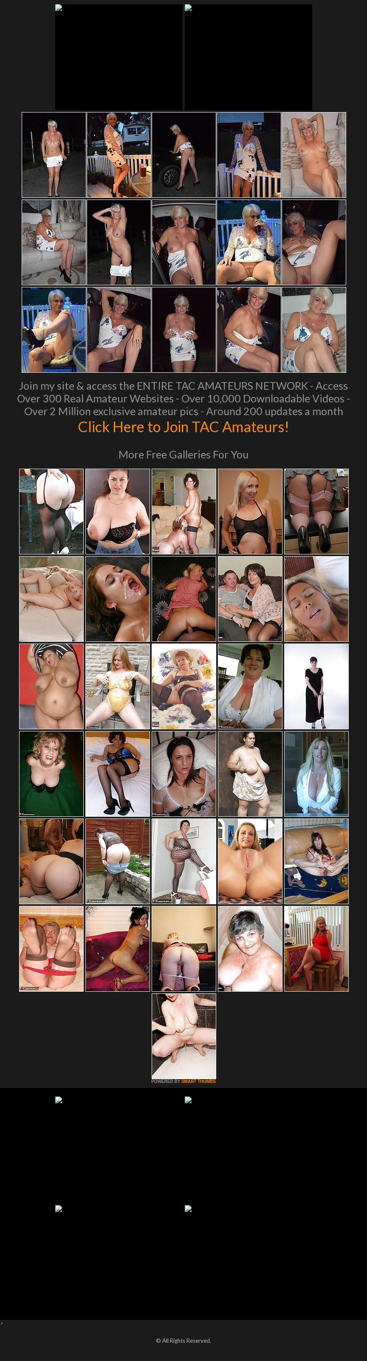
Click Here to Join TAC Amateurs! (184, 426)
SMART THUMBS (198, 1081)
